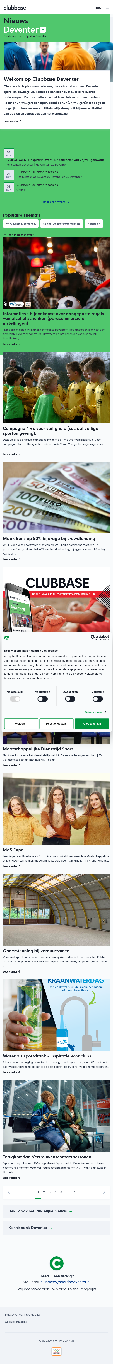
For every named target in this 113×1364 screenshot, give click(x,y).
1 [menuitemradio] (38, 1192)
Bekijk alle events (56, 202)
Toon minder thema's (18, 234)
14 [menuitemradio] (74, 1192)
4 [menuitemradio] (55, 1192)
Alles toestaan (92, 723)
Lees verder (13, 121)
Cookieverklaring (16, 1321)
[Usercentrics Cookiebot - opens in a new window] (93, 637)
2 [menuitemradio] (44, 1192)
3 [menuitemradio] (50, 1192)
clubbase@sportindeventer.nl (65, 1282)
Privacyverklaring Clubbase (22, 1314)
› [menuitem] (103, 1192)
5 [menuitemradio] (61, 1192)
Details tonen (93, 712)
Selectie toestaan (56, 723)
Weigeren (21, 723)
